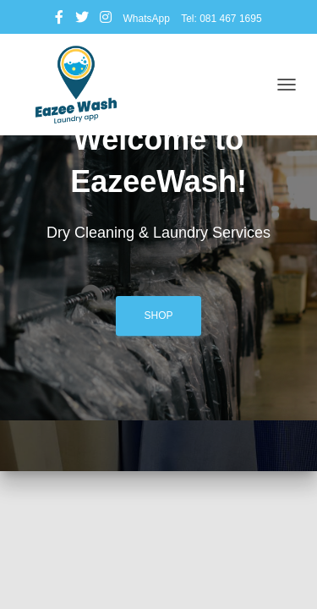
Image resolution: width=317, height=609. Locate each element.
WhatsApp (146, 19)
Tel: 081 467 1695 (221, 19)
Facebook (59, 19)
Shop (158, 315)
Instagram (106, 19)
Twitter (82, 19)
